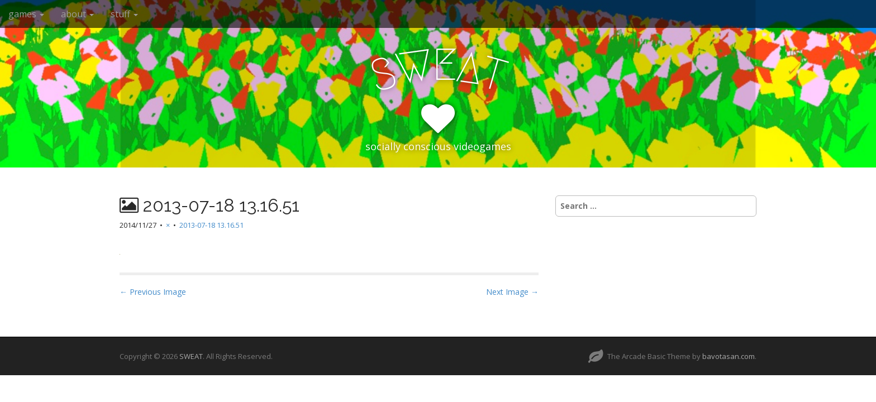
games (26, 14)
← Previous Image (153, 291)
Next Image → (512, 291)
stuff (124, 14)
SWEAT (191, 356)
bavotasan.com (728, 356)
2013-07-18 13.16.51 (211, 225)
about (77, 14)
